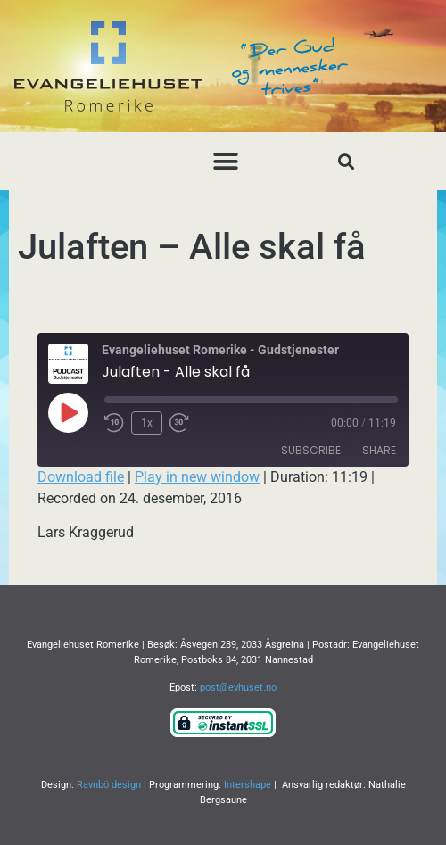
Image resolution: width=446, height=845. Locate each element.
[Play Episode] (67, 412)
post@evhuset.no (238, 687)
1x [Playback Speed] (147, 423)
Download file (80, 476)
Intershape (247, 785)
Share (379, 450)
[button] (225, 161)
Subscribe (311, 450)
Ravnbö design (109, 785)
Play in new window (197, 476)
